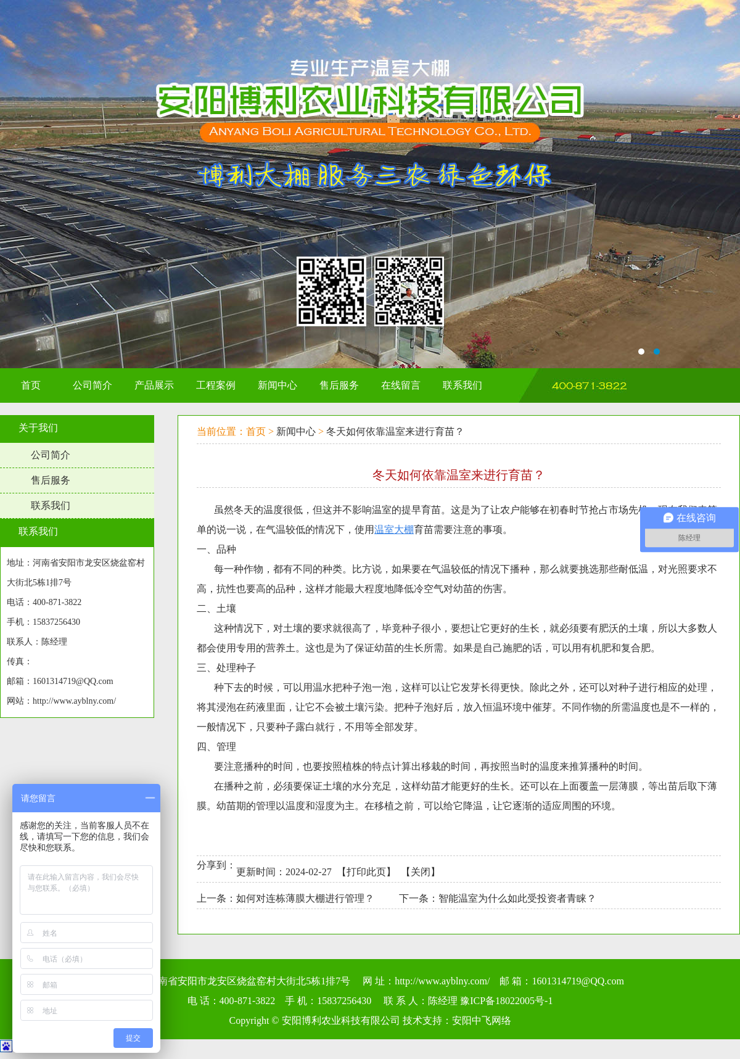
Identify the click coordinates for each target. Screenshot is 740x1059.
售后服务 (50, 480)
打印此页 (366, 872)
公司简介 (50, 455)
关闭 (420, 872)
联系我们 (50, 505)
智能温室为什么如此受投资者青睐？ (517, 898)
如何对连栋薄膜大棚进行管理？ (305, 898)
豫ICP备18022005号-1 (506, 1000)
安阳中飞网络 (481, 1020)
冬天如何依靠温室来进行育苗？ (395, 431)
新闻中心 (296, 431)
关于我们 (38, 427)
